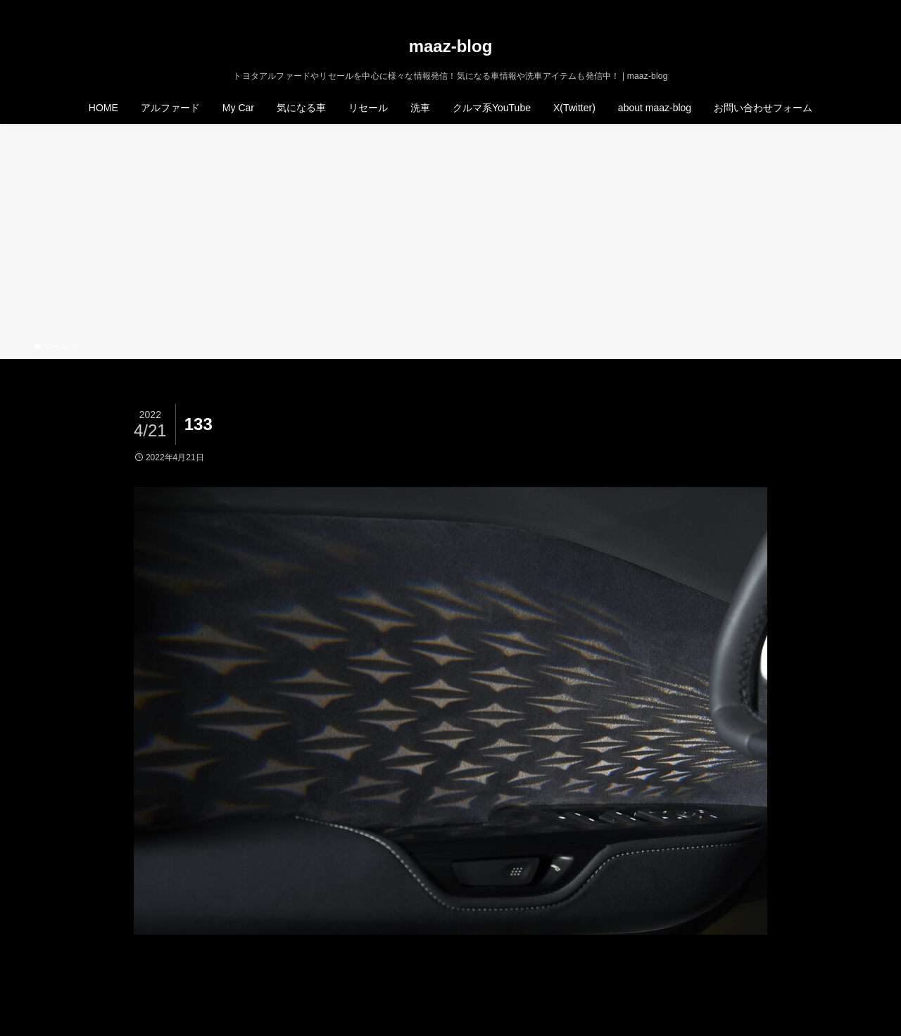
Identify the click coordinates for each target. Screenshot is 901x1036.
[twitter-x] (803, 7)
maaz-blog (451, 46)
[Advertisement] (450, 235)
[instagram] (821, 7)
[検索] (858, 7)
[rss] (840, 7)
